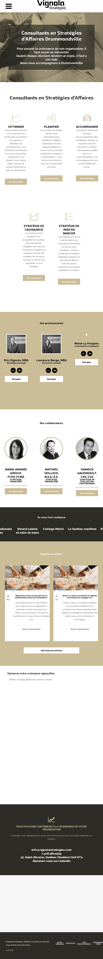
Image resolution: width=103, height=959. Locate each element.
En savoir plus (16, 182)
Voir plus (16, 379)
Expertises (70, 943)
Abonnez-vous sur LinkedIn (51, 861)
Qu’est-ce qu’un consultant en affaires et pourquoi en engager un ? (79, 597)
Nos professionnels (84, 943)
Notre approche (60, 943)
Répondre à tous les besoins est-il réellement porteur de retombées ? (31, 597)
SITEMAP (10, 950)
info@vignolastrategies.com (52, 849)
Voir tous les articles (51, 650)
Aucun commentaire (31, 629)
